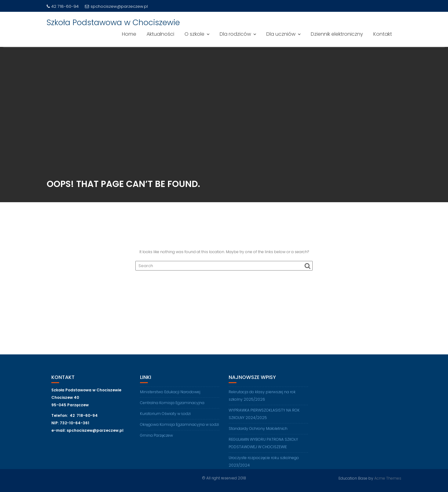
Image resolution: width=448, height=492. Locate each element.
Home (129, 34)
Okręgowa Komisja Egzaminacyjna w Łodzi (179, 427)
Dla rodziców (235, 34)
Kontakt (382, 34)
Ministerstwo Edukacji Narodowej (170, 395)
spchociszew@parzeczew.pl (116, 6)
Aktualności (160, 34)
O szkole (194, 34)
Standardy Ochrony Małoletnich (258, 431)
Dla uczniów (281, 34)
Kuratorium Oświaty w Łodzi (165, 416)
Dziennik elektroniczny (337, 34)
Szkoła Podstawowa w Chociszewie (113, 22)
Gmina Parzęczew (156, 438)
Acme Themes (387, 478)
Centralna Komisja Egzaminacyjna (172, 405)
